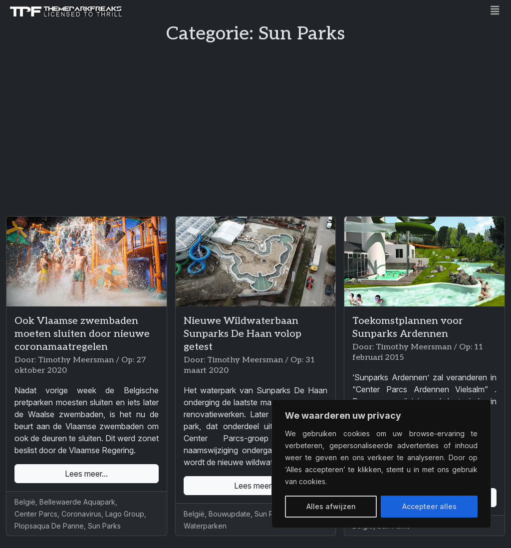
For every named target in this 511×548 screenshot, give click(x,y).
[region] (381, 463)
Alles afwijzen (331, 506)
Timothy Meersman (76, 360)
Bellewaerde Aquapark (77, 502)
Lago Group (124, 514)
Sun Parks (104, 526)
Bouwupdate (230, 514)
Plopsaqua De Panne (49, 526)
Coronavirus (81, 514)
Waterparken (205, 526)
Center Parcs (35, 514)
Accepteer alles (429, 506)
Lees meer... (86, 474)
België (24, 502)
